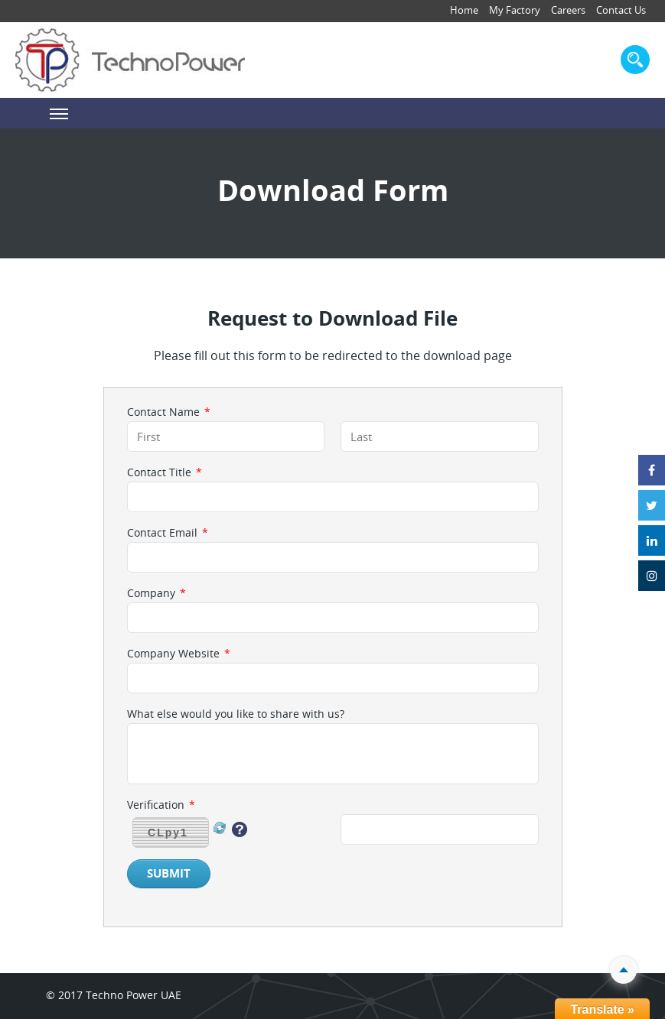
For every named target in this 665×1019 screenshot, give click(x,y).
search (635, 59)
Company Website (178, 653)
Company (156, 593)
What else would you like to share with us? (235, 713)
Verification (161, 805)
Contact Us (621, 10)
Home (464, 10)
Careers (568, 10)
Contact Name (168, 412)
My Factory (514, 10)
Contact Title (164, 472)
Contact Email (167, 533)
